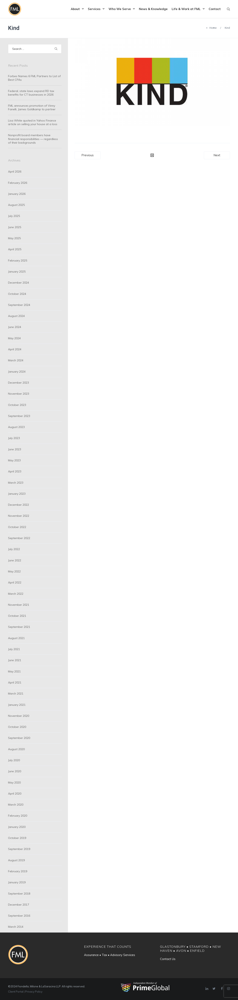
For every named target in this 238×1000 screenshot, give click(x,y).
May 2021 (14, 671)
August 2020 (16, 749)
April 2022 (14, 582)
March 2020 (15, 804)
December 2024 (18, 282)
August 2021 (16, 638)
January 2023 (17, 493)
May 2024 (14, 338)
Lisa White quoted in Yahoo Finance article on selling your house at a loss (32, 122)
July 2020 (14, 760)
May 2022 (14, 571)
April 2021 (14, 682)
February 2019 (17, 871)
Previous (87, 155)
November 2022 (18, 516)
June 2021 (14, 660)
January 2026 (17, 194)
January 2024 (17, 371)
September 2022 (19, 538)
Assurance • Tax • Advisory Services (109, 955)
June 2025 (14, 227)
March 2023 (15, 482)
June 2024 (14, 327)
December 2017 (18, 904)
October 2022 (17, 527)
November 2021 (18, 605)
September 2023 (19, 416)
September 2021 (19, 627)
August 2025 (16, 205)
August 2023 (16, 427)
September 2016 (19, 915)
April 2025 (14, 249)
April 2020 (14, 793)
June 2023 (14, 449)
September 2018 (19, 893)
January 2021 (17, 705)
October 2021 (17, 616)
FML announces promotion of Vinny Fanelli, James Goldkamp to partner (31, 107)
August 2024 (16, 316)
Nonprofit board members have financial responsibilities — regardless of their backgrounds (33, 138)
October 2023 (17, 405)
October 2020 (17, 727)
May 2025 (14, 238)
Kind (13, 28)
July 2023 (14, 438)
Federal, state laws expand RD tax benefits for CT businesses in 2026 (31, 92)
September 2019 (19, 849)
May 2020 (14, 782)
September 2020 (19, 738)
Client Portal (15, 991)
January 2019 (17, 882)
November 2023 (18, 393)
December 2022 (18, 505)
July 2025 (14, 216)
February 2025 (17, 260)
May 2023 (14, 460)
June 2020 (14, 771)
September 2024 (19, 305)
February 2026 (17, 183)
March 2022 (15, 594)
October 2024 (17, 294)
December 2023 (18, 382)
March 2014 (15, 926)
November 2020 (18, 716)
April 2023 (14, 471)
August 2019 (16, 860)
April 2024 (14, 349)
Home (212, 27)
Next (216, 155)
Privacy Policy (33, 991)
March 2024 (15, 360)
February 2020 (17, 815)
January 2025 (17, 271)
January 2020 (17, 827)
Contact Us (167, 959)
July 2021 (14, 649)
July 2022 (14, 549)
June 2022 (14, 560)
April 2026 (14, 171)
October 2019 (17, 838)
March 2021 (15, 693)
